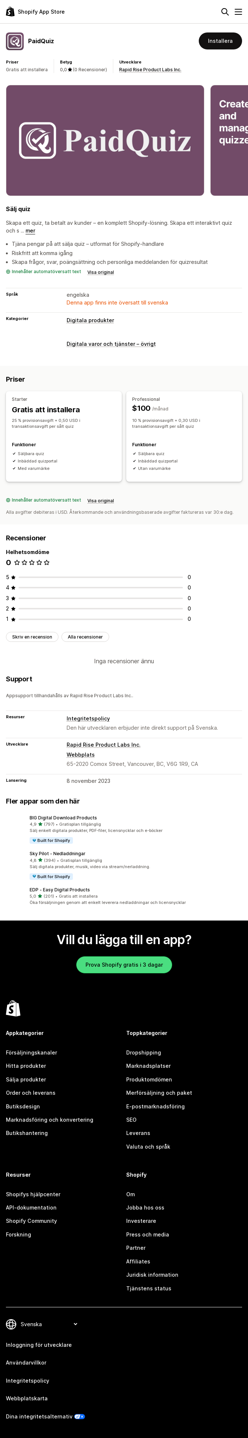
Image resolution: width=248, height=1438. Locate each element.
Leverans (138, 1133)
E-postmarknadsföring (155, 1106)
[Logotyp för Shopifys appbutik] (35, 12)
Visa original (100, 272)
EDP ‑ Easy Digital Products (60, 889)
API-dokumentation (31, 1207)
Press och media (147, 1234)
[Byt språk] (48, 1324)
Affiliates (138, 1261)
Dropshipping (143, 1052)
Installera (220, 41)
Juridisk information (152, 1275)
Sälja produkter (26, 1079)
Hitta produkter (26, 1066)
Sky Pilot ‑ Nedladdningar (58, 853)
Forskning (18, 1234)
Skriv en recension (32, 637)
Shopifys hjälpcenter (33, 1194)
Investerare (141, 1221)
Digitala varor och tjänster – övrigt (111, 344)
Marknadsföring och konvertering (49, 1120)
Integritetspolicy (88, 718)
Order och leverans (31, 1093)
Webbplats (81, 754)
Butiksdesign (23, 1106)
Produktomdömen (149, 1079)
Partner (135, 1248)
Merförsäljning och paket (159, 1093)
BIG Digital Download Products (63, 818)
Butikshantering (27, 1133)
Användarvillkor (26, 1362)
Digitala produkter (90, 320)
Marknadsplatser (148, 1066)
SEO (131, 1120)
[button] (124, 830)
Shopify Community (31, 1221)
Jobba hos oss (145, 1207)
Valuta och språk (148, 1146)
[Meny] (238, 12)
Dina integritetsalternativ (39, 1416)
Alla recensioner (85, 637)
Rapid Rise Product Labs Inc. (150, 69)
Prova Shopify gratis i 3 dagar (124, 964)
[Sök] (225, 12)
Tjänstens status (148, 1288)
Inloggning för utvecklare (39, 1345)
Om (130, 1194)
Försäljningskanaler (31, 1052)
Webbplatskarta (27, 1398)
